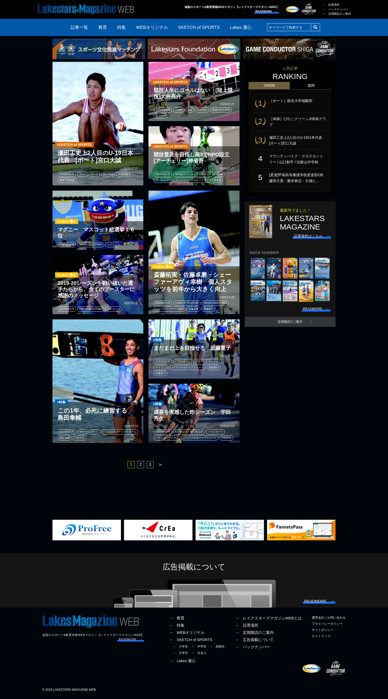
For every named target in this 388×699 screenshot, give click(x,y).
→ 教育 (176, 620)
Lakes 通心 (241, 27)
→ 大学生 (180, 654)
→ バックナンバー (335, 9)
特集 (121, 27)
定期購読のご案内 (290, 327)
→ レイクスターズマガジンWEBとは (268, 620)
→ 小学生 (180, 648)
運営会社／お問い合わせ (329, 619)
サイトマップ (321, 638)
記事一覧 (79, 27)
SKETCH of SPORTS (199, 27)
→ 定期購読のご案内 (337, 13)
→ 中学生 (199, 648)
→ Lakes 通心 (182, 662)
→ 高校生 (217, 648)
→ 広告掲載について (254, 642)
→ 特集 (176, 627)
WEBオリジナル (152, 27)
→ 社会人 (199, 654)
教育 (102, 27)
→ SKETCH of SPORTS (190, 642)
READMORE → (266, 11)
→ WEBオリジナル (187, 634)
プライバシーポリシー (327, 625)
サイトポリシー (322, 631)
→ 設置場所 (331, 4)
